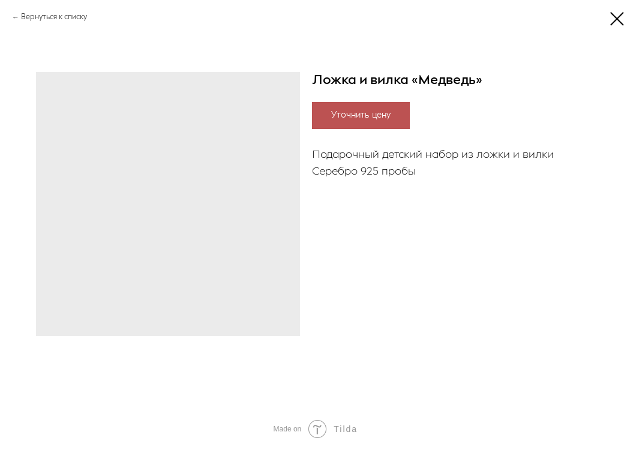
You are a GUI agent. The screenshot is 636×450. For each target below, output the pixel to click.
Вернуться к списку (54, 17)
